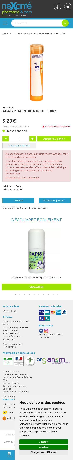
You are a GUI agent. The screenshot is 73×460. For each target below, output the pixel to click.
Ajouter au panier (54, 138)
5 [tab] (34, 294)
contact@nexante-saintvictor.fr (12, 337)
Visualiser (36, 287)
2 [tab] (19, 294)
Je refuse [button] (43, 447)
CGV (4, 380)
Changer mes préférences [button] (44, 452)
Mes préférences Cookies (15, 391)
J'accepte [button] (44, 442)
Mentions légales (11, 383)
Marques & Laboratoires (51, 334)
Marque (16, 33)
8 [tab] (48, 294)
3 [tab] (24, 294)
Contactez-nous (10, 371)
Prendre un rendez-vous (14, 374)
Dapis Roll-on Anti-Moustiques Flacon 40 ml (36, 277)
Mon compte (9, 347)
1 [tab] (15, 294)
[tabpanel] (36, 258)
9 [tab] (53, 294)
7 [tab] (43, 294)
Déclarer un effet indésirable (24, 177)
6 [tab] (38, 294)
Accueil (5, 33)
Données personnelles (14, 386)
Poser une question (12, 344)
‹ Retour (18, 200)
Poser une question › (54, 200)
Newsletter (44, 337)
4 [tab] (29, 294)
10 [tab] (58, 294)
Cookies (6, 388)
